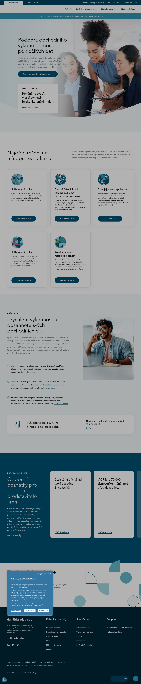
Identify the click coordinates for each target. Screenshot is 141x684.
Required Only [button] (30, 610)
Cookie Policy (37, 605)
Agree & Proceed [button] (43, 610)
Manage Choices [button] (16, 610)
